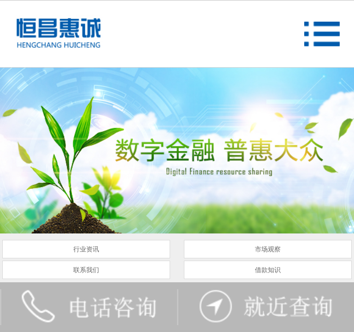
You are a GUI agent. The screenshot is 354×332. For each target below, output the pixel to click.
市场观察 (268, 249)
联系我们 (86, 270)
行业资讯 (86, 249)
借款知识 (268, 270)
